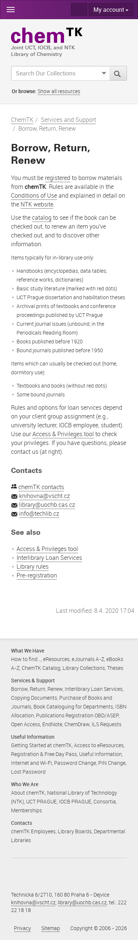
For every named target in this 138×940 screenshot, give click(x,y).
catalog (42, 217)
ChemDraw (76, 724)
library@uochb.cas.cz (47, 505)
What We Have (27, 650)
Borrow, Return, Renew (37, 688)
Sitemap (50, 928)
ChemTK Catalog (41, 667)
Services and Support (68, 120)
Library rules (33, 566)
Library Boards (75, 831)
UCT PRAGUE (41, 801)
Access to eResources (99, 745)
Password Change (75, 762)
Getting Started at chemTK (41, 745)
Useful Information (32, 736)
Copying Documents (34, 697)
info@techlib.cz (39, 513)
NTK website (37, 204)
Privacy (22, 928)
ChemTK (22, 120)
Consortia (104, 801)
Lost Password (28, 771)
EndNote (52, 724)
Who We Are (24, 784)
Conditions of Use (34, 195)
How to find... (26, 658)
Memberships (26, 810)
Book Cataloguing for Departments (73, 706)
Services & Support (33, 680)
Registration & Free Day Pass (44, 753)
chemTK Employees (33, 831)
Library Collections (84, 667)
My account (110, 10)
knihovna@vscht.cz (44, 496)
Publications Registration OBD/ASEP (77, 715)
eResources (56, 658)
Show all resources (59, 91)
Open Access (25, 724)
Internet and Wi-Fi (31, 762)
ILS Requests (106, 724)
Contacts (21, 822)
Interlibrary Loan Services (49, 558)
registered (57, 178)
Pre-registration (37, 575)
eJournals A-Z (88, 658)
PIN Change (111, 762)
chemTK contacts (41, 487)
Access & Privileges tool (63, 434)
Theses (115, 667)
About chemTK (28, 792)
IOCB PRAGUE (75, 801)
